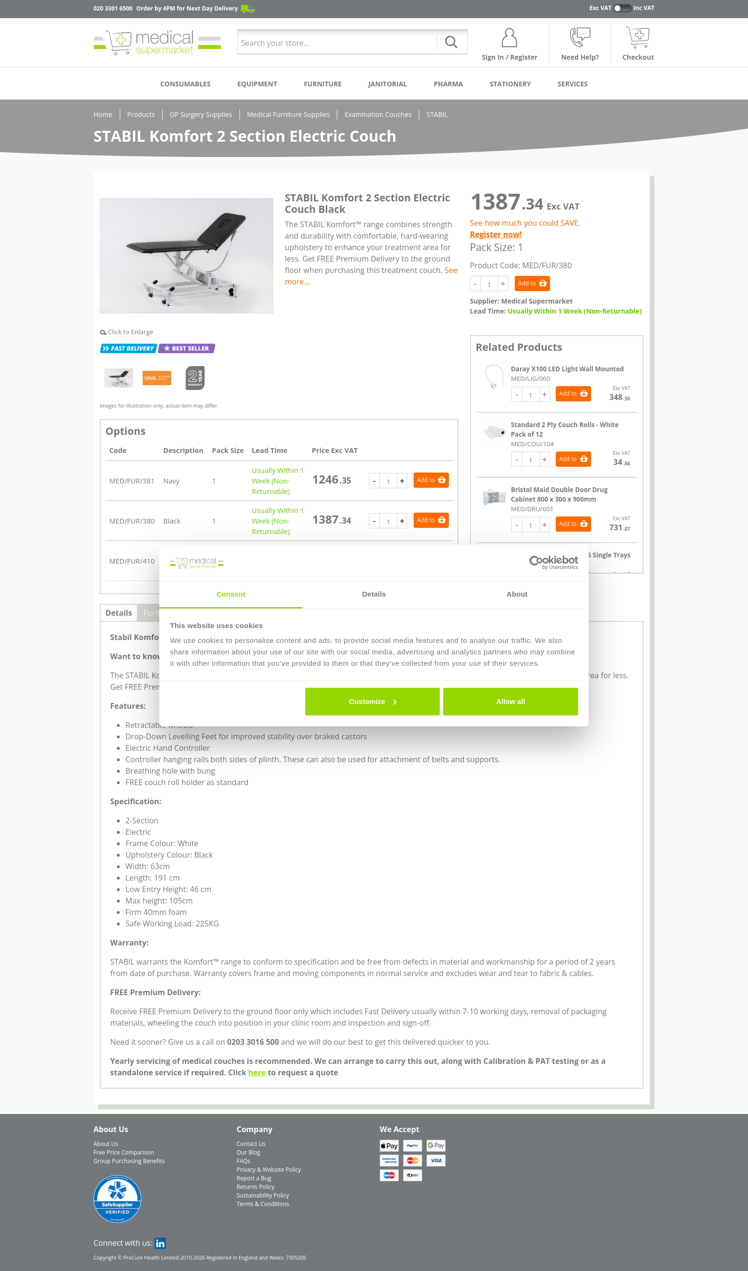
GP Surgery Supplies (201, 114)
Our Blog (248, 1152)
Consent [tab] (231, 594)
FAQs (243, 1161)
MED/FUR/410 (132, 561)
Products (141, 114)
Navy (171, 480)
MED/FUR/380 (132, 520)
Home (103, 114)
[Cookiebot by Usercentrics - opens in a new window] (536, 563)
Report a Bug (254, 1178)
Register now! (495, 234)
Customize (373, 701)
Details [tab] (374, 594)
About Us (106, 1144)
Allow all (510, 701)
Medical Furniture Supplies (288, 114)
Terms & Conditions (263, 1204)
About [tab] (517, 594)
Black (171, 520)
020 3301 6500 (113, 8)
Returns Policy (255, 1187)
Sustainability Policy (263, 1195)
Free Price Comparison (124, 1152)
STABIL (437, 114)
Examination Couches (378, 114)
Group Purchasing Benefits (129, 1161)
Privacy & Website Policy (269, 1170)
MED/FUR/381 (132, 480)
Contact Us (251, 1144)
